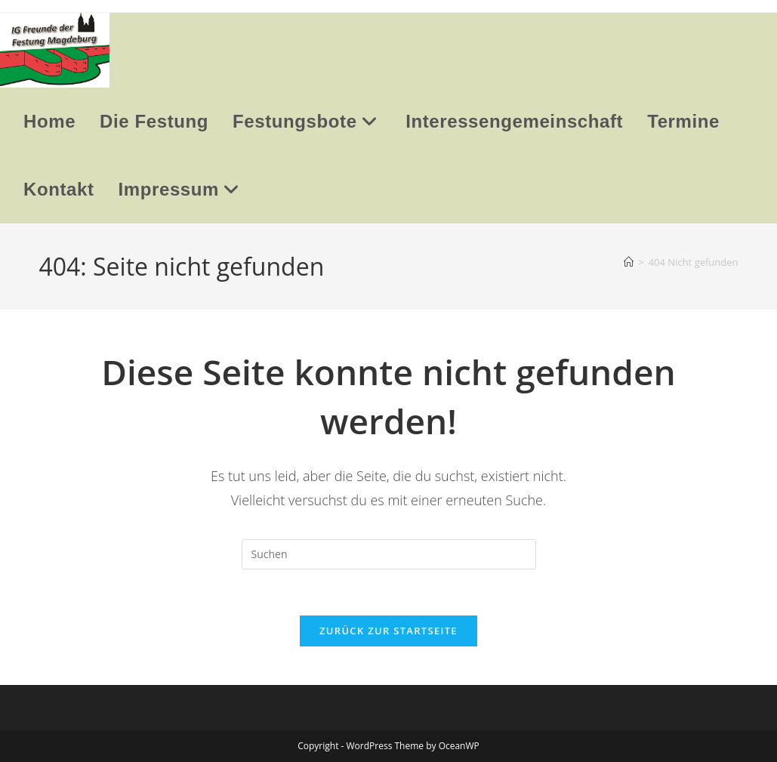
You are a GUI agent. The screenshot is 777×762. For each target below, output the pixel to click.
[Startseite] (629, 262)
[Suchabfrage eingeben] (389, 554)
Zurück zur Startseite (388, 630)
